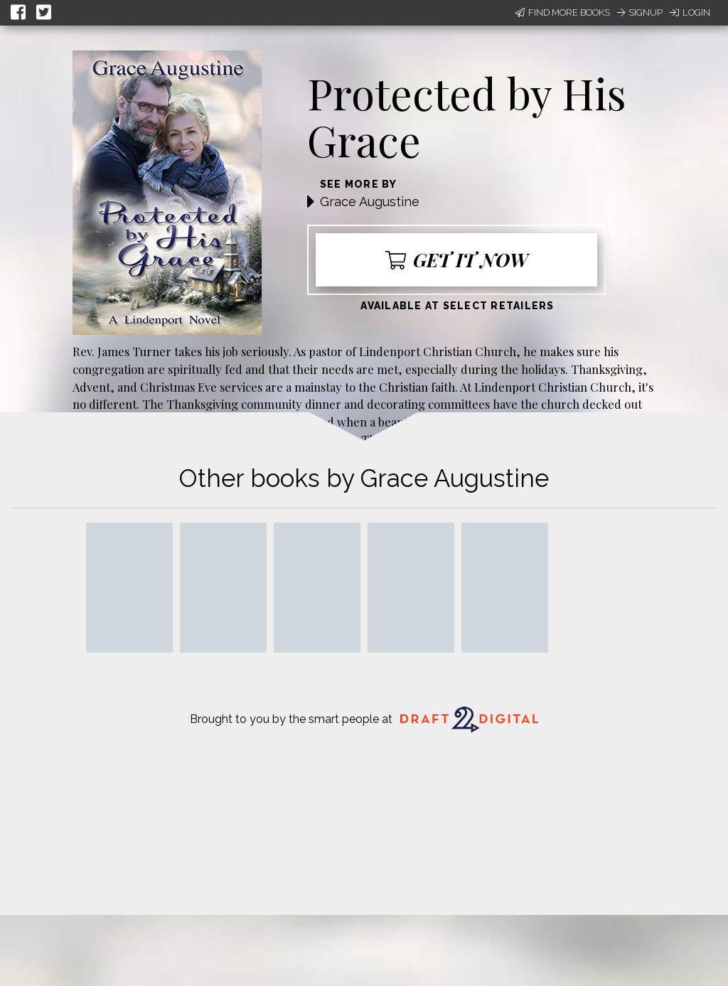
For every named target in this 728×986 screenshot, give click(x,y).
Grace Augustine (369, 201)
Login (690, 12)
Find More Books (562, 12)
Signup (640, 12)
